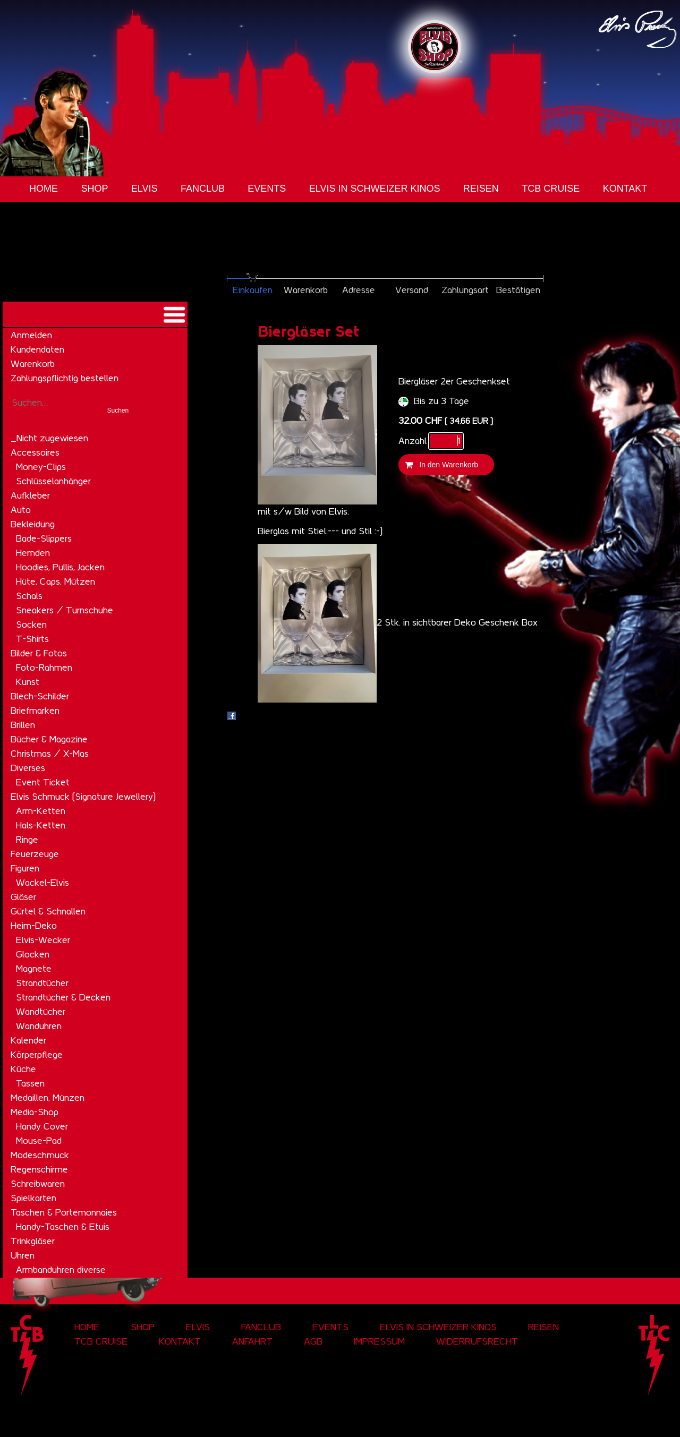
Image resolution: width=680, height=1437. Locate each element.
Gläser (23, 897)
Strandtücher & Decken (63, 997)
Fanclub (203, 188)
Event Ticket (43, 782)
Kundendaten (37, 349)
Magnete (34, 968)
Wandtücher (40, 1011)
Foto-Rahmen (44, 667)
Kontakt (625, 188)
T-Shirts (32, 639)
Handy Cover (42, 1126)
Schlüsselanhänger (53, 481)
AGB (313, 1341)
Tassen (30, 1083)
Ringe (27, 839)
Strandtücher (42, 983)
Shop (94, 188)
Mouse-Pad (39, 1140)
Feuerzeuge (35, 854)
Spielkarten (33, 1198)
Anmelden (31, 335)
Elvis (144, 188)
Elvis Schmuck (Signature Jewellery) (83, 796)
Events (267, 188)
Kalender (28, 1040)
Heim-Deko (34, 925)
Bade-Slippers (44, 538)
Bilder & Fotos (39, 653)
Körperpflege (37, 1054)
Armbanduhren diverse (61, 1269)
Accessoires (35, 452)
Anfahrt (252, 1341)
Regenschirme (39, 1169)
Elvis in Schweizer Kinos (374, 188)
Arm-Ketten (40, 811)
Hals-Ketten (40, 825)
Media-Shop (34, 1112)
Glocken (32, 954)
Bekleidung (33, 524)
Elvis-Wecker (43, 940)
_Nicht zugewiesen (49, 438)
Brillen (23, 725)
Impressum (379, 1341)
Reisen (481, 188)
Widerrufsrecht (477, 1341)
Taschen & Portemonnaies (64, 1212)
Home (43, 188)
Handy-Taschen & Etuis (62, 1226)
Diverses (28, 768)
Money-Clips (41, 466)
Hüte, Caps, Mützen (55, 581)
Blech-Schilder (40, 696)
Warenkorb (33, 363)
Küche (23, 1069)
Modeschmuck (40, 1155)
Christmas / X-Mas (50, 753)
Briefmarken (35, 710)
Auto (21, 509)
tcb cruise (551, 188)
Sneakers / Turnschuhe (64, 610)
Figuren (25, 868)
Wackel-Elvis (42, 882)
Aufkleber (30, 495)
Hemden (33, 553)
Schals (29, 596)
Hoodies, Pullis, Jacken (60, 567)
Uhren (23, 1255)
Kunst (27, 682)
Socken (31, 624)
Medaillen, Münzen (47, 1097)
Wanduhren (39, 1026)
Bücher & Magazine (49, 739)
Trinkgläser (33, 1241)
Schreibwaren (38, 1183)
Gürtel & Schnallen (48, 911)
